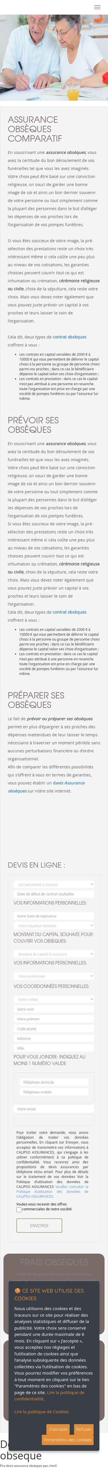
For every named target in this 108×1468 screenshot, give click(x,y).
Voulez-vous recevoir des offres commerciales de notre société (44, 1207)
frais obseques (54, 1261)
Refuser (84, 1429)
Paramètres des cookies (68, 1439)
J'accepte (58, 1429)
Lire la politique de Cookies (41, 1411)
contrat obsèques (69, 337)
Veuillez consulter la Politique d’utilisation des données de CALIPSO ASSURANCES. (52, 1191)
